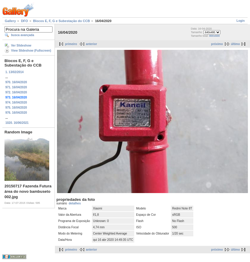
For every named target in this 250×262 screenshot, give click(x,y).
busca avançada (22, 35)
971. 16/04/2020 (16, 87)
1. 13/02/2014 (14, 72)
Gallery (10, 21)
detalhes (75, 203)
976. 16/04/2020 (16, 112)
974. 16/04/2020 (16, 102)
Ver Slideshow (21, 45)
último (235, 44)
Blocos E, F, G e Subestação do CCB (61, 21)
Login (241, 20)
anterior (91, 44)
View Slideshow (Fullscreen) (31, 50)
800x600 (214, 35)
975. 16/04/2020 (16, 107)
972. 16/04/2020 (16, 92)
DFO (24, 21)
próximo (217, 44)
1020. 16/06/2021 (17, 122)
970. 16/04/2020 (16, 82)
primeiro (71, 44)
